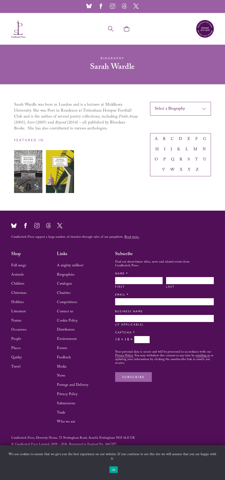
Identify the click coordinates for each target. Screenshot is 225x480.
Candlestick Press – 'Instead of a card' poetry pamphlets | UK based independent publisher (18, 29)
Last (170, 287)
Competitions (67, 302)
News (61, 375)
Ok (113, 469)
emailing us (203, 355)
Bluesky (89, 6)
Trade (61, 412)
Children (17, 283)
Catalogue (64, 283)
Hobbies (17, 302)
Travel (15, 366)
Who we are (66, 421)
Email (121, 295)
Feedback (64, 357)
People (16, 339)
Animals (17, 274)
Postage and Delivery (72, 385)
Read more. (132, 237)
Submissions (66, 403)
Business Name (129, 312)
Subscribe (133, 377)
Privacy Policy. (124, 355)
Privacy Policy (67, 394)
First (120, 287)
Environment (67, 339)
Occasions (19, 329)
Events (62, 348)
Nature (16, 320)
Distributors (66, 329)
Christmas (19, 293)
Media (62, 366)
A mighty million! (70, 265)
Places (16, 348)
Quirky (16, 357)
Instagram (112, 6)
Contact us (65, 311)
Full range (18, 265)
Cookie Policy (67, 320)
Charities (64, 293)
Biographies (65, 274)
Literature (18, 311)
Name (121, 274)
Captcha (124, 333)
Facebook (100, 6)
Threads (124, 6)
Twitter (136, 6)
